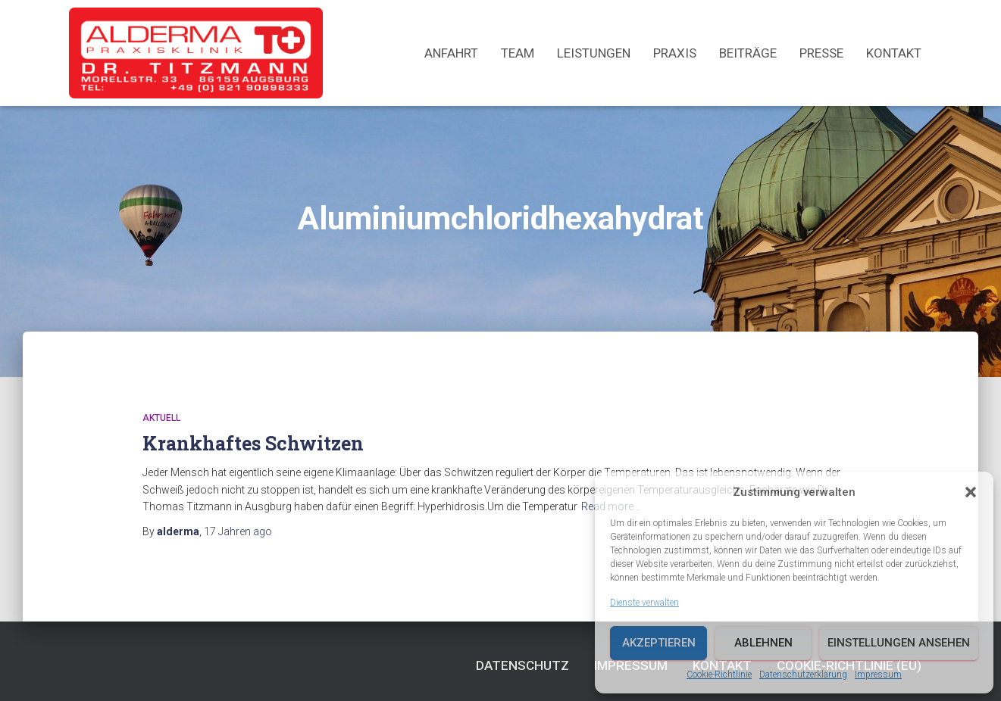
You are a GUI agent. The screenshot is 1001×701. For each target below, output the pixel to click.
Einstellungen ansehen (898, 643)
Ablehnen (763, 643)
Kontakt (893, 53)
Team (517, 53)
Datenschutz (522, 665)
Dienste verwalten (644, 602)
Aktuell (161, 418)
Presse (821, 53)
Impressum (878, 674)
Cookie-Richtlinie (719, 674)
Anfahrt (451, 53)
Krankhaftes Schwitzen (253, 443)
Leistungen (593, 53)
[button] (970, 492)
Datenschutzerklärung (803, 674)
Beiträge (748, 53)
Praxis (674, 53)
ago (238, 531)
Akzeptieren (659, 643)
